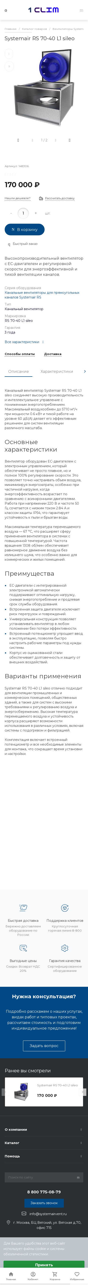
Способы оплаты (20, 354)
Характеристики (57, 371)
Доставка (52, 354)
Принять (44, 1265)
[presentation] (85, 371)
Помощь (12, 1156)
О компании (16, 1129)
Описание (18, 371)
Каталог (12, 1143)
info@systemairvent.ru (48, 1214)
